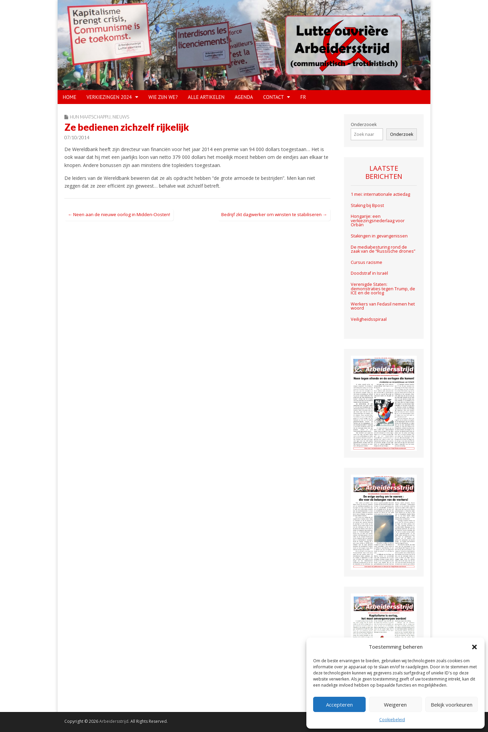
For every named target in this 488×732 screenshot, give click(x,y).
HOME (69, 97)
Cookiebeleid (392, 720)
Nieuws (121, 117)
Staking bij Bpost (368, 205)
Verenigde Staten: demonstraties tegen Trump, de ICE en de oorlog (383, 288)
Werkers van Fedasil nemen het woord (383, 306)
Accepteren (339, 704)
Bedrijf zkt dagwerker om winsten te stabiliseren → (274, 214)
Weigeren (395, 704)
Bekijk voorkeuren (451, 704)
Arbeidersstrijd (113, 721)
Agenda (244, 97)
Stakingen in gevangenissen (379, 236)
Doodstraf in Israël (369, 273)
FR (303, 97)
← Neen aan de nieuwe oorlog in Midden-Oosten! (119, 214)
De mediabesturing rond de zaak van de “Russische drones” (383, 249)
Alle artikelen (206, 97)
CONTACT (273, 97)
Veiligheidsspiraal (369, 319)
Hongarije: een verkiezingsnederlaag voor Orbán (378, 220)
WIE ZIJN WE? (163, 97)
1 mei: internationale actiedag (380, 194)
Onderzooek (364, 124)
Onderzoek (401, 134)
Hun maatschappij (90, 117)
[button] (474, 647)
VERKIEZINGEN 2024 (109, 97)
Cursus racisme (366, 262)
